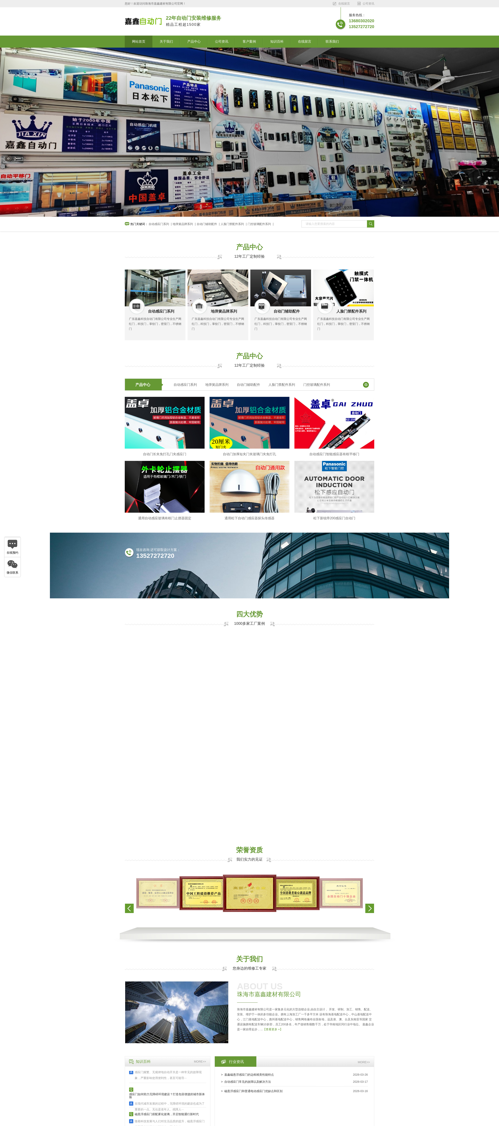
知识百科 (277, 41)
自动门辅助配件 (207, 224)
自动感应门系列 (159, 224)
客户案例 (249, 41)
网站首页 (138, 41)
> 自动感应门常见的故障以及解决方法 (246, 1081)
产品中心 (194, 41)
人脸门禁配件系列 (232, 224)
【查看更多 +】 (273, 1029)
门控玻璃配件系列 (259, 224)
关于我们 (166, 41)
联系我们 (332, 41)
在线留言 (304, 41)
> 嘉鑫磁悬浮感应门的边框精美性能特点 (247, 1074)
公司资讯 (221, 41)
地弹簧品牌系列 (183, 224)
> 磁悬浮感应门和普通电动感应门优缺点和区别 (252, 1091)
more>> (200, 1061)
